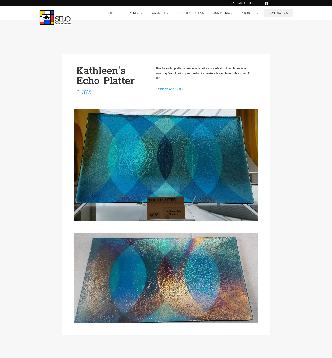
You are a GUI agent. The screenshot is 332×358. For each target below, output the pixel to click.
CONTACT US (278, 13)
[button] (134, 13)
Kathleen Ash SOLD (169, 89)
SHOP (112, 13)
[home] (55, 17)
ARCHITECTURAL (191, 13)
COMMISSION (222, 13)
